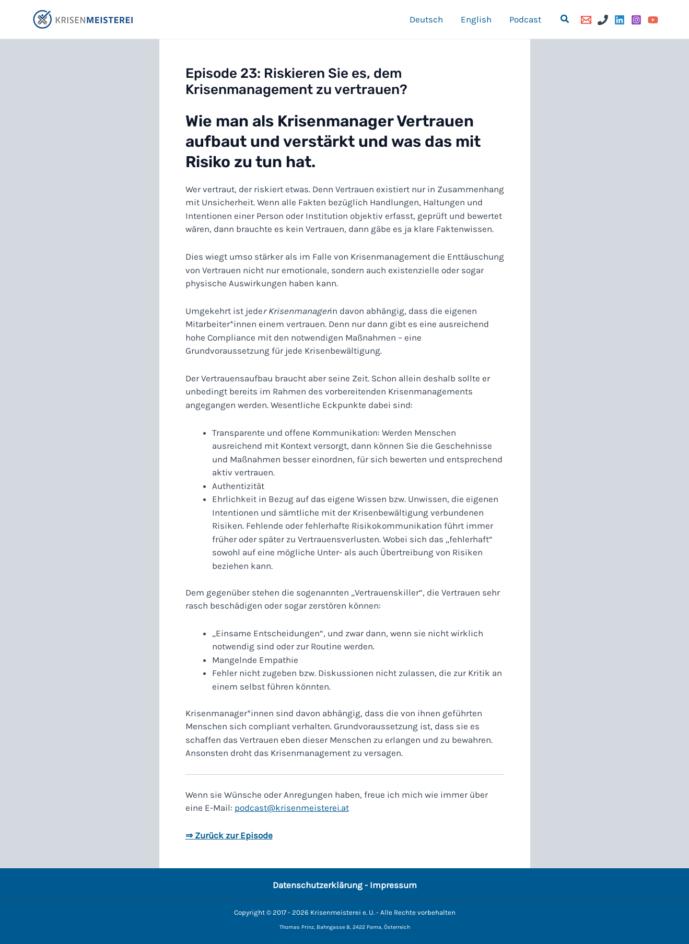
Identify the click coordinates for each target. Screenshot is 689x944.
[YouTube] (653, 20)
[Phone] (603, 20)
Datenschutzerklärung (318, 885)
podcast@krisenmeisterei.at (292, 807)
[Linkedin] (619, 20)
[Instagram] (636, 20)
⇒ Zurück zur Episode (229, 835)
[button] (565, 19)
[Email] (586, 20)
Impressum (393, 885)
